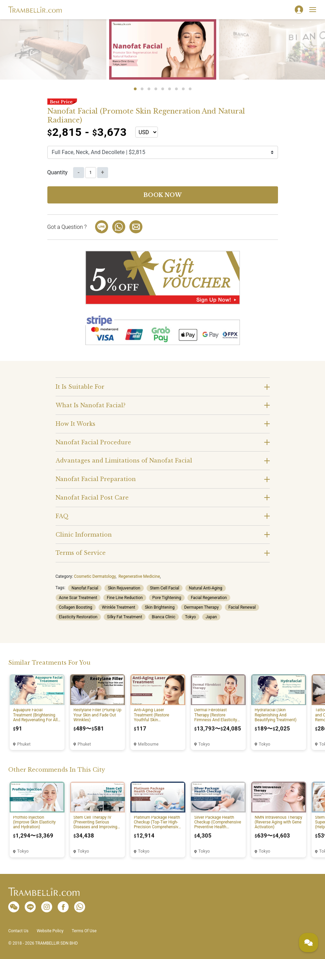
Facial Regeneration (209, 597)
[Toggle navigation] (313, 9)
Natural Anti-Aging (205, 588)
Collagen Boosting (75, 607)
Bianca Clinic (163, 617)
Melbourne (148, 744)
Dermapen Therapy (201, 607)
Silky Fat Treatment (124, 617)
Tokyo (190, 617)
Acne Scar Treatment (78, 597)
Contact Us (18, 931)
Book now (162, 194)
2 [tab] (142, 88)
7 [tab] (176, 88)
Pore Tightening (166, 597)
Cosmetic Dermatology (94, 576)
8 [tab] (183, 88)
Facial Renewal (242, 607)
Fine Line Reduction (125, 597)
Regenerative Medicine (139, 576)
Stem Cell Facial (164, 588)
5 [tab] (162, 88)
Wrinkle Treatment (118, 607)
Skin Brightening (160, 607)
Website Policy (50, 931)
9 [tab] (190, 88)
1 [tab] (135, 88)
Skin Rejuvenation (124, 588)
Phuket (24, 744)
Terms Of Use (84, 931)
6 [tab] (169, 88)
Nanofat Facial (84, 588)
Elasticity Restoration (78, 617)
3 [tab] (149, 88)
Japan (211, 617)
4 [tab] (155, 88)
